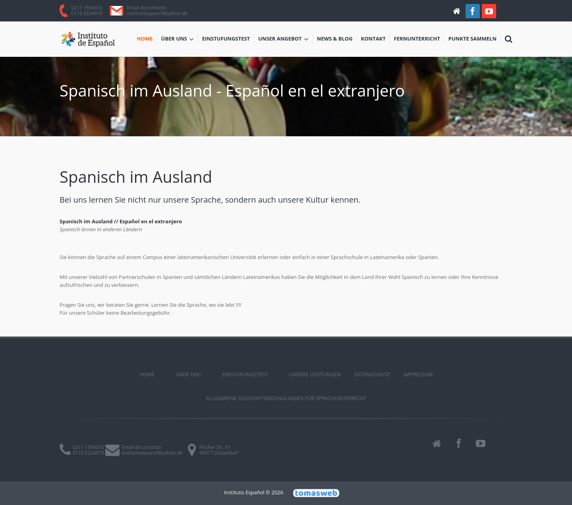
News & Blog (335, 38)
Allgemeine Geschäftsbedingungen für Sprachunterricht (286, 398)
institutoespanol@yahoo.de (157, 13)
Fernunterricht (417, 38)
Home (145, 38)
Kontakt (373, 38)
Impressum (418, 374)
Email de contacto (146, 7)
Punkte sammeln (472, 38)
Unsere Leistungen (315, 374)
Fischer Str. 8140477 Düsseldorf (218, 450)
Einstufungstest (226, 38)
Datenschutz (372, 374)
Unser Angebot (283, 39)
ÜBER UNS (177, 39)
